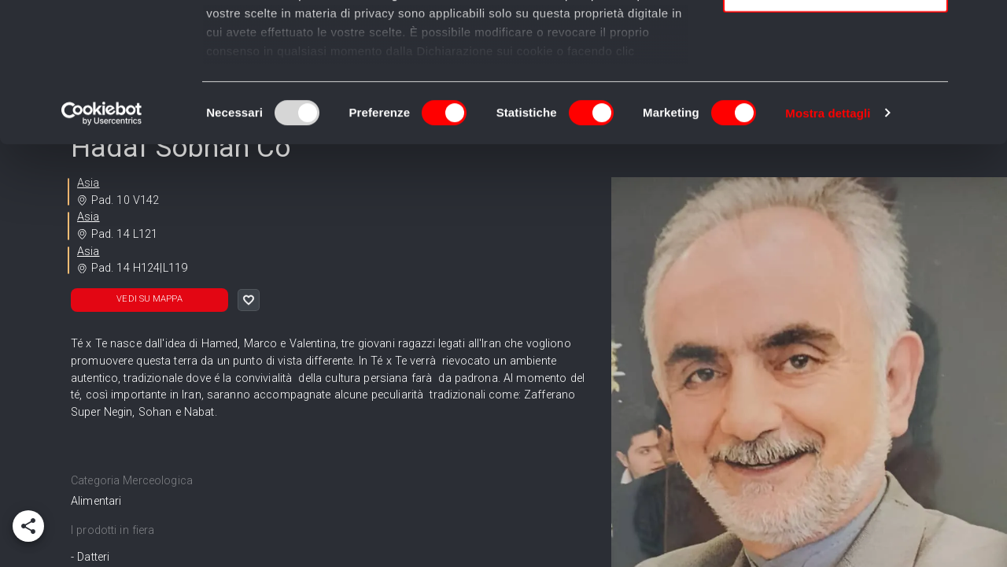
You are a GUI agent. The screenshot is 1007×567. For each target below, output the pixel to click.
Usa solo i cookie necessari (835, 131)
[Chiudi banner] (982, 24)
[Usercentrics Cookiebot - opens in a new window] (102, 252)
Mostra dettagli (827, 251)
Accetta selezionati (835, 85)
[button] (149, 300)
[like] (248, 300)
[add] (28, 526)
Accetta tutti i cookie (836, 39)
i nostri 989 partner (296, 57)
